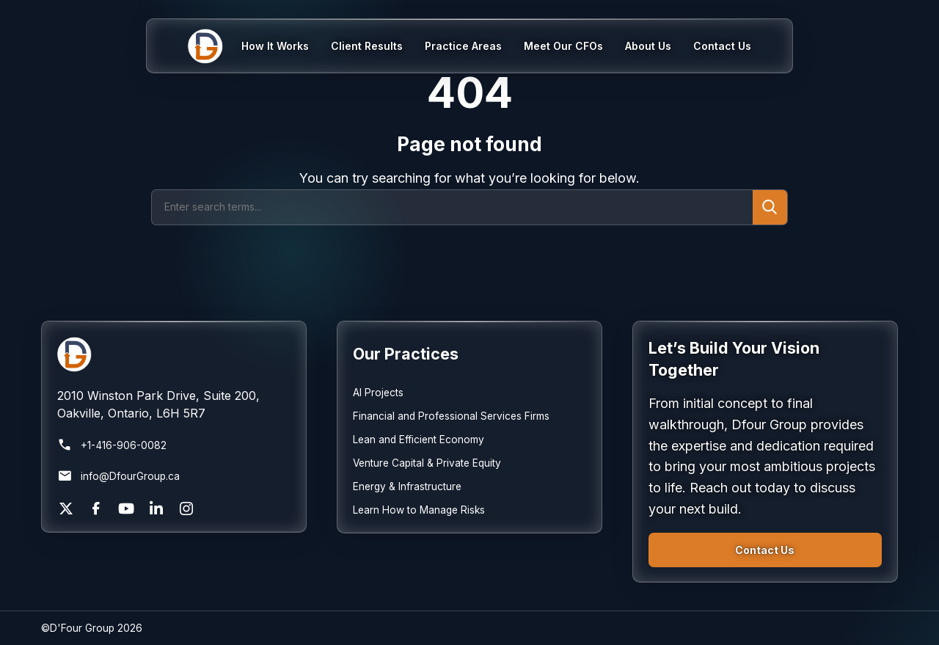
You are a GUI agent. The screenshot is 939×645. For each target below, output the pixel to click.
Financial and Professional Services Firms (451, 416)
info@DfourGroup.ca (118, 476)
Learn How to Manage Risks (419, 510)
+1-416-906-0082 (112, 445)
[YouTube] (126, 508)
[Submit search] (770, 207)
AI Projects (378, 392)
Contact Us (764, 550)
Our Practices (405, 353)
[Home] (214, 46)
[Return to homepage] (174, 354)
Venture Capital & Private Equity (427, 463)
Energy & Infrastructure (407, 486)
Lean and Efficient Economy (418, 439)
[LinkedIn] (156, 508)
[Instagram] (186, 508)
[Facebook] (96, 508)
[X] (66, 508)
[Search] (452, 207)
